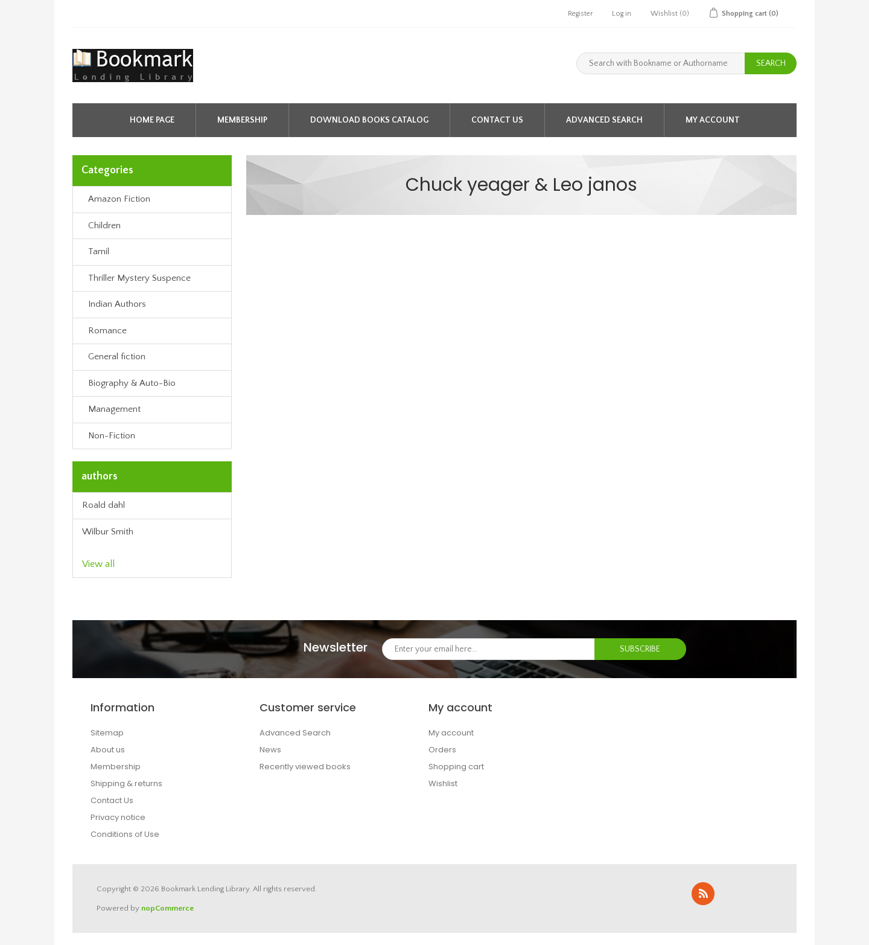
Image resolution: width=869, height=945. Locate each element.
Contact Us (497, 120)
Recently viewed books (305, 766)
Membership (242, 120)
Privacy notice (118, 817)
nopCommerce (167, 908)
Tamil (98, 251)
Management (114, 409)
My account (713, 120)
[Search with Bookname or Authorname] (660, 63)
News (270, 749)
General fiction (116, 356)
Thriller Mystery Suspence (139, 278)
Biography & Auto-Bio (132, 383)
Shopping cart (456, 766)
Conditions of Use (125, 834)
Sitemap (107, 732)
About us (108, 749)
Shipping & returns (126, 783)
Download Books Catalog (369, 120)
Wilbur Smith (107, 532)
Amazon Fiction (119, 199)
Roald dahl (103, 505)
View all (98, 564)
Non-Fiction (111, 436)
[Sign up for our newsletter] (488, 649)
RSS (703, 893)
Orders (442, 749)
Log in (621, 14)
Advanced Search (604, 120)
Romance (107, 330)
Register (580, 14)
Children (104, 225)
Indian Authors (117, 304)
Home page (152, 120)
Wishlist (442, 783)
